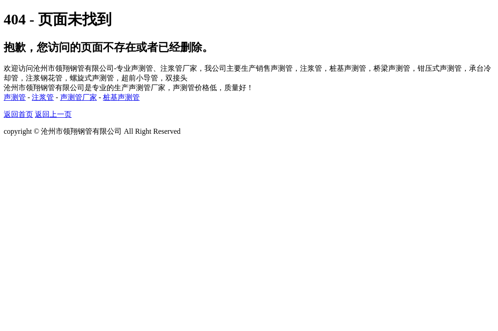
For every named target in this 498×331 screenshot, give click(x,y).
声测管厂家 (78, 97)
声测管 (15, 97)
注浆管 (43, 97)
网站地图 (197, 131)
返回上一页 (53, 114)
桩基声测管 (121, 97)
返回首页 (18, 114)
